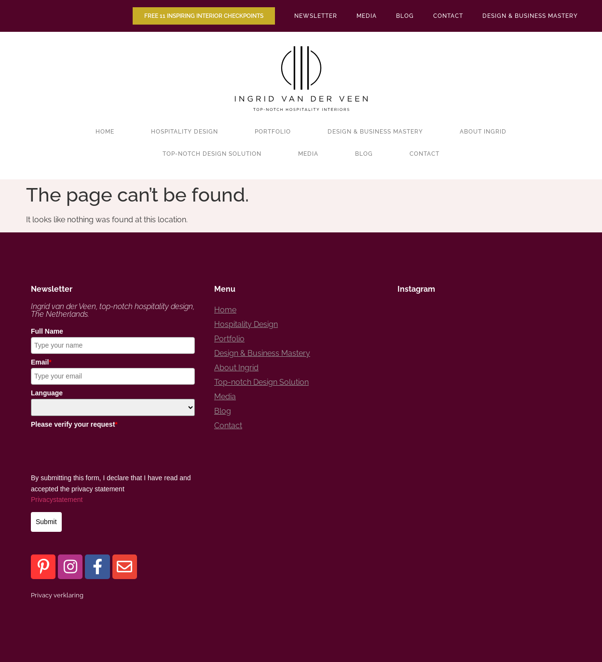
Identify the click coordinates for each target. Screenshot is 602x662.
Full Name (47, 331)
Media (366, 16)
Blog (405, 16)
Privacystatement (56, 499)
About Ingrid (483, 131)
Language (47, 393)
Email (41, 362)
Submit (46, 522)
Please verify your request (74, 424)
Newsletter (315, 16)
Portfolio (273, 131)
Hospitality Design (184, 131)
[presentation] (104, 449)
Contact (448, 16)
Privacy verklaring (57, 595)
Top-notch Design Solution (212, 153)
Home (105, 131)
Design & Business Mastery (530, 16)
